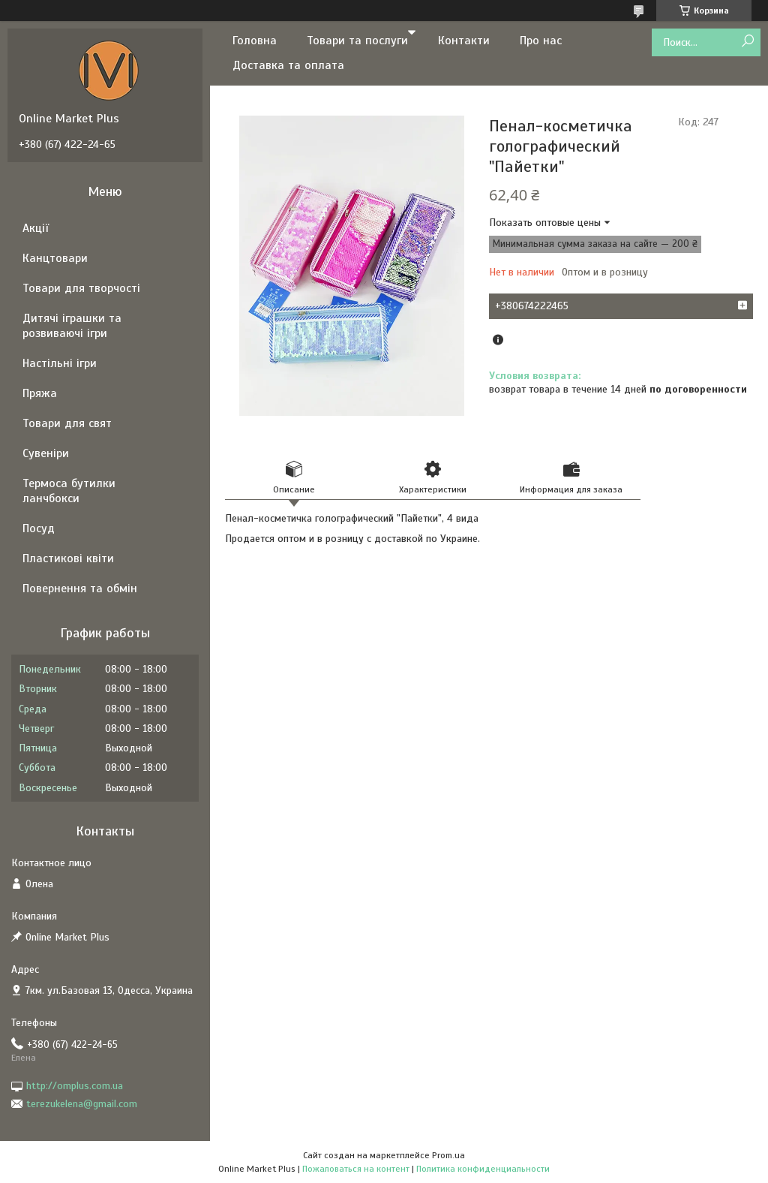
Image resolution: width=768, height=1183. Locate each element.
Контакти (464, 40)
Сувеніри (45, 453)
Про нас (541, 40)
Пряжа (39, 393)
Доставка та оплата (288, 65)
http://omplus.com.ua (74, 1085)
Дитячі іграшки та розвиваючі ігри (72, 326)
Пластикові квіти (68, 558)
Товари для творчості (81, 288)
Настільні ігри (59, 363)
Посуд (38, 528)
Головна (254, 40)
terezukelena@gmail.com (81, 1103)
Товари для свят (67, 423)
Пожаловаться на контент (356, 1168)
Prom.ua (448, 1155)
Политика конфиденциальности (483, 1168)
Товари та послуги (357, 40)
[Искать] (747, 42)
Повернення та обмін (79, 588)
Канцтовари (55, 258)
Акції (35, 228)
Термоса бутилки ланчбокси (69, 491)
